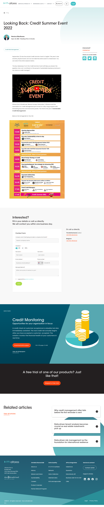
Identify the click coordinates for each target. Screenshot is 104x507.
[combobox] (37, 240)
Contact (49, 3)
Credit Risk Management (12, 49)
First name (18, 252)
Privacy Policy (93, 501)
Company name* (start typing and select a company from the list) (31, 237)
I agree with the (26, 279)
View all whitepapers (18, 351)
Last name (40, 252)
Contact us (86, 50)
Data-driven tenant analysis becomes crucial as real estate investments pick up (71, 426)
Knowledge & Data (38, 3)
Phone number (41, 259)
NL (67, 4)
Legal (86, 501)
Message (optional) (20, 267)
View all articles (10, 414)
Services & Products (24, 3)
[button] (84, 58)
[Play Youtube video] (36, 88)
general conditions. (29, 279)
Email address (19, 259)
